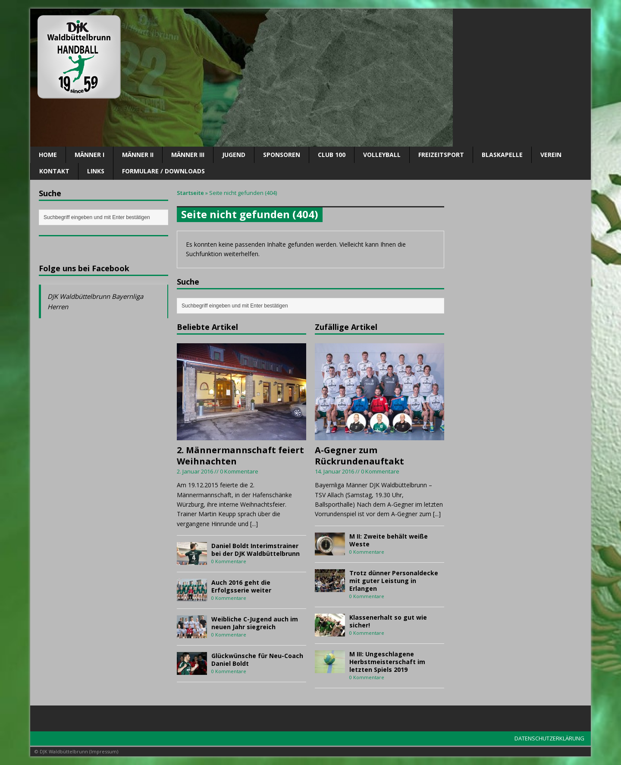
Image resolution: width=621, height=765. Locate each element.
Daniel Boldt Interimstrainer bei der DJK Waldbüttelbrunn (255, 550)
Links (95, 171)
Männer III (187, 154)
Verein (550, 154)
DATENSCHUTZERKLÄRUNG (549, 738)
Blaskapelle (502, 154)
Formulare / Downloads (163, 171)
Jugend (233, 154)
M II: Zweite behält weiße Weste (388, 540)
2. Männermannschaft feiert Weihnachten (240, 455)
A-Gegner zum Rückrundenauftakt (359, 455)
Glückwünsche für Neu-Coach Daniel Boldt (257, 660)
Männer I (89, 154)
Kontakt (54, 171)
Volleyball (382, 154)
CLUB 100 (331, 154)
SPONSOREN (281, 154)
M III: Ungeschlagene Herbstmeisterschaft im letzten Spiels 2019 (387, 662)
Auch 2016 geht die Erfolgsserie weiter (241, 586)
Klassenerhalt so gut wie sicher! (388, 621)
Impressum (104, 751)
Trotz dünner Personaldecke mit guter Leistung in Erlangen (393, 581)
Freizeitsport (441, 154)
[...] (254, 524)
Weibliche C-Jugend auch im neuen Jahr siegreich (254, 623)
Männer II (138, 154)
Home (48, 154)
